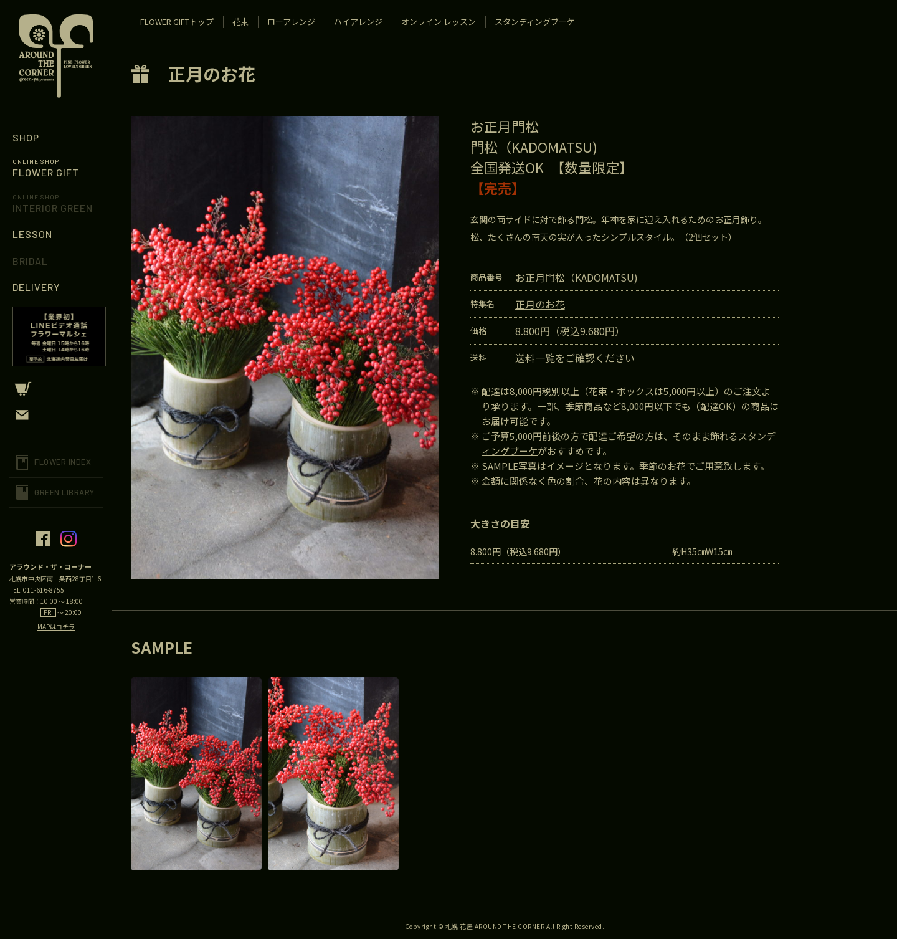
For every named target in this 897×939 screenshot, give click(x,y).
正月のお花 (211, 73)
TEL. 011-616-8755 (36, 589)
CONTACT (56, 415)
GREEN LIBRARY (64, 492)
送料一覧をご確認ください (575, 357)
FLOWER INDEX (62, 462)
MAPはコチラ (56, 626)
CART (56, 389)
